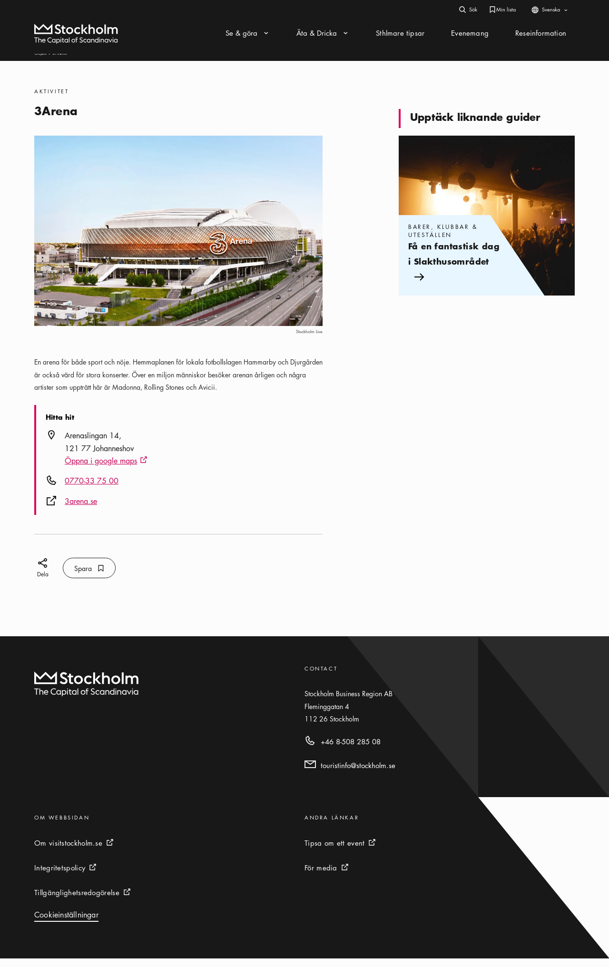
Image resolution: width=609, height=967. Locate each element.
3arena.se (81, 509)
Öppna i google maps (106, 469)
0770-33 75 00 (91, 489)
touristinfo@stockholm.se (358, 774)
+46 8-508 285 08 (351, 750)
